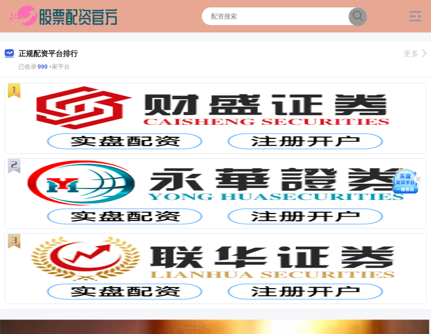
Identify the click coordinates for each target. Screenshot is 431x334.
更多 (415, 54)
